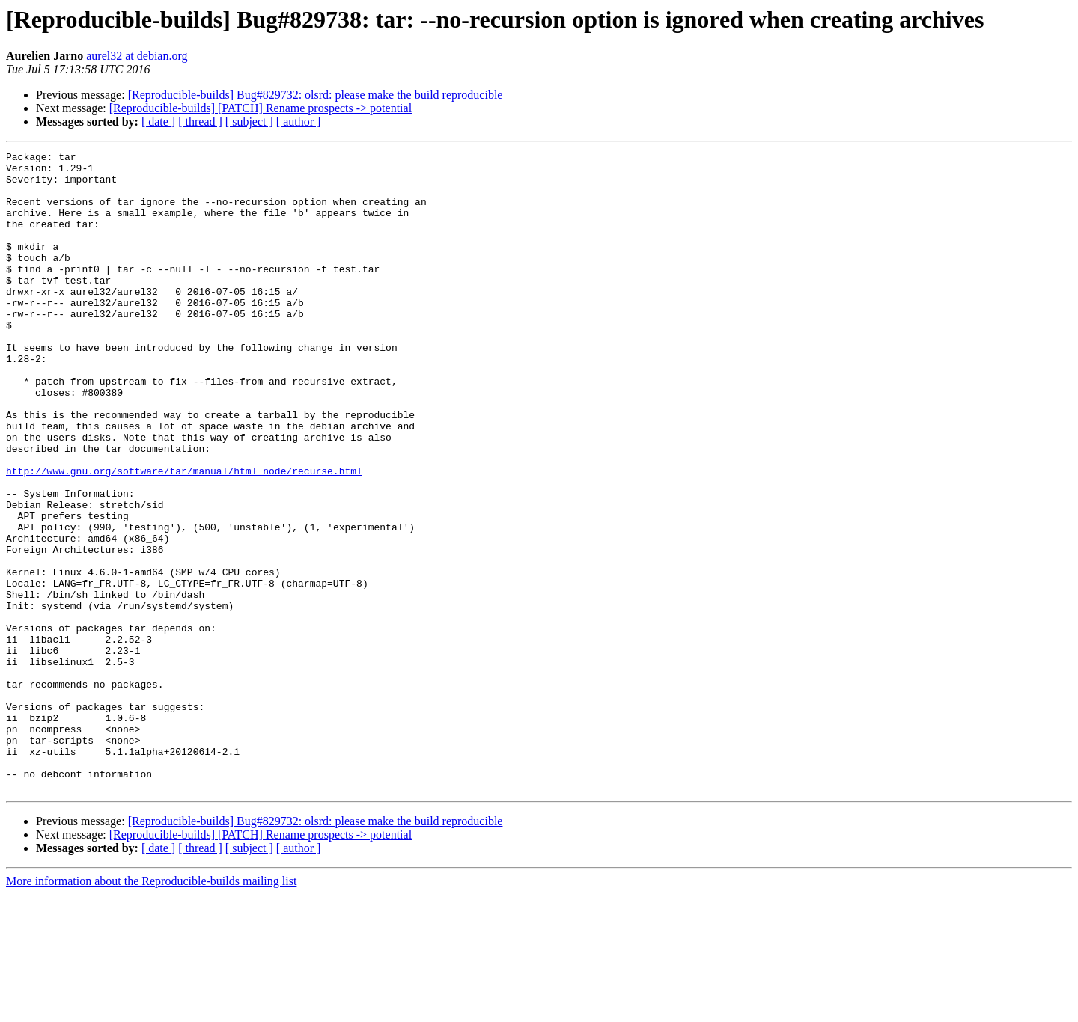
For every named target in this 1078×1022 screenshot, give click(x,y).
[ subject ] (249, 121)
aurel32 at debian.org (136, 55)
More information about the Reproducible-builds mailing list (151, 1009)
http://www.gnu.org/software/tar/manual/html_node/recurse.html (184, 535)
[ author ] (298, 121)
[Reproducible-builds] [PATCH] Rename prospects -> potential (260, 108)
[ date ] (158, 121)
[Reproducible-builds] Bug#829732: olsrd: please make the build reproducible (315, 94)
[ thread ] (200, 121)
